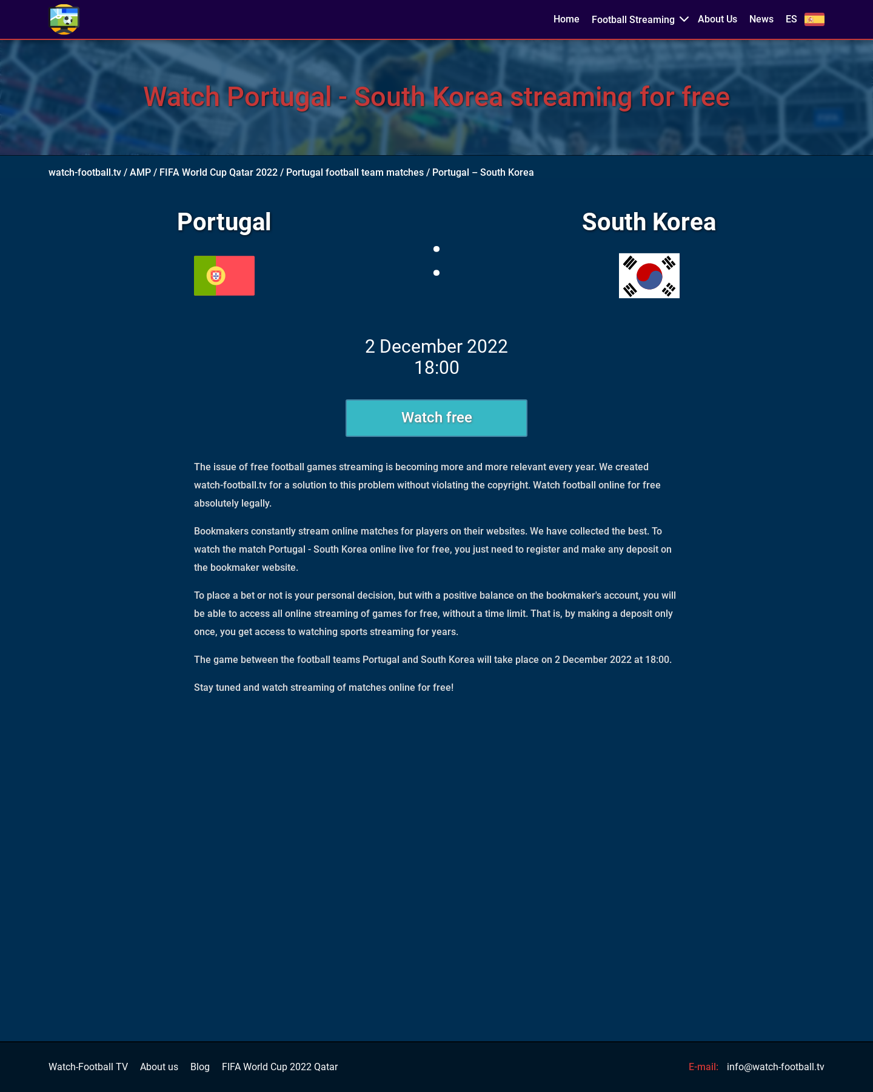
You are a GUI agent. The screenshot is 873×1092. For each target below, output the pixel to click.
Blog (200, 1067)
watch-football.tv (84, 172)
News (761, 19)
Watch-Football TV (88, 1067)
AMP (140, 172)
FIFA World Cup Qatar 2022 (218, 172)
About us (159, 1067)
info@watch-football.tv (775, 1067)
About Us (717, 19)
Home (567, 19)
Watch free (436, 417)
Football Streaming (633, 20)
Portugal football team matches (355, 172)
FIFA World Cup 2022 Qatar (280, 1067)
